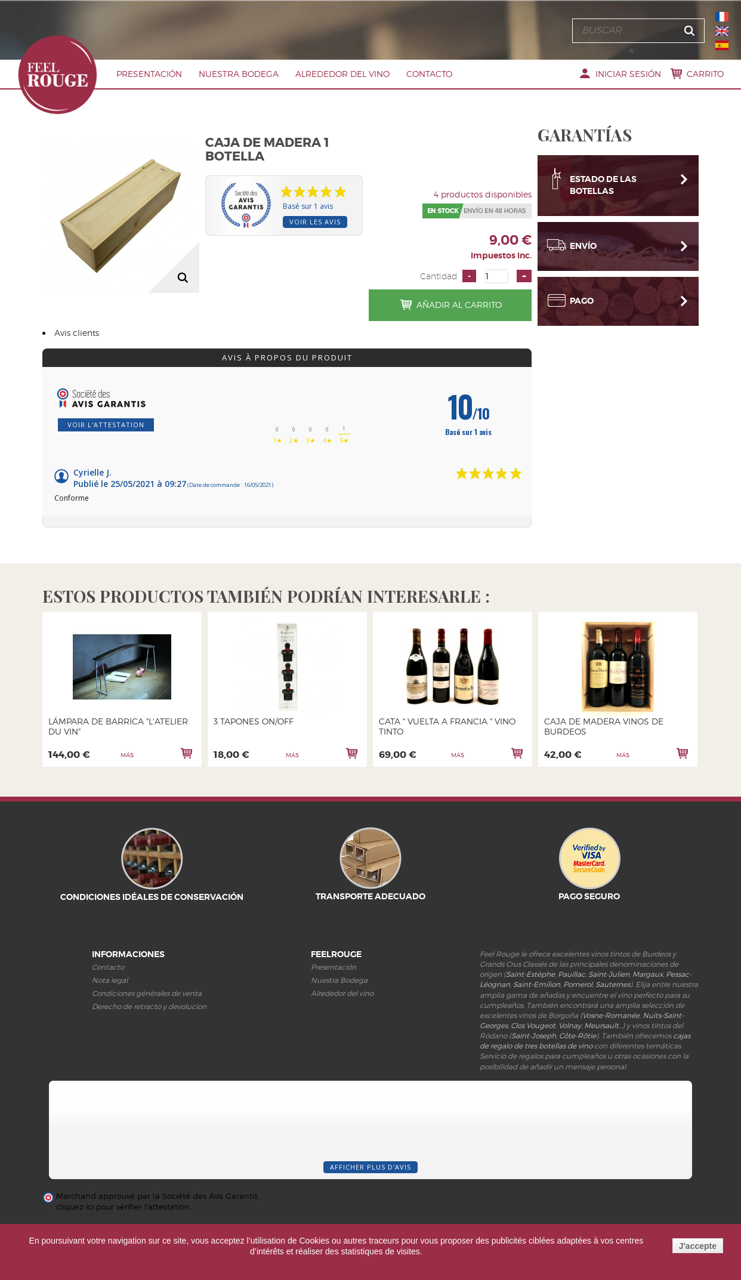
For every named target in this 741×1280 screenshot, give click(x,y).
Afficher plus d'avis (370, 1166)
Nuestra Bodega (239, 74)
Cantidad (438, 276)
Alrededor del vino (342, 74)
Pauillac (571, 974)
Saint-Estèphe (530, 974)
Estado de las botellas (603, 180)
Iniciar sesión (628, 74)
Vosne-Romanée (611, 1015)
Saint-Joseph (533, 1035)
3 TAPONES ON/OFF (254, 721)
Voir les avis (315, 221)
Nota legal (110, 980)
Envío (583, 241)
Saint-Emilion (536, 984)
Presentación (333, 967)
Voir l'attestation (105, 424)
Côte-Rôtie (577, 1035)
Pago (582, 296)
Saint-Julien (608, 974)
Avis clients (76, 333)
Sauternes (612, 984)
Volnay (569, 1025)
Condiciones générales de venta (147, 993)
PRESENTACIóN (149, 74)
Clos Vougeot (533, 1025)
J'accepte (698, 1246)
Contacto (429, 74)
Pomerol (577, 984)
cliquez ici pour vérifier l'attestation (123, 1206)
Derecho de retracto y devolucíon (149, 1006)
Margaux (647, 974)
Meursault (601, 1025)
